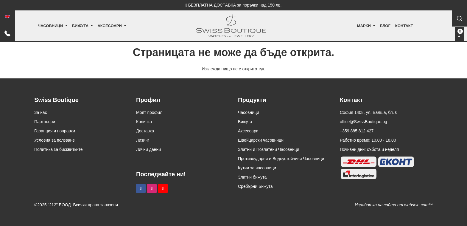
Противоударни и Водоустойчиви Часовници (281, 158)
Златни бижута (252, 177)
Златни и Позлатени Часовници (268, 149)
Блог (374, 26)
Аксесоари (121, 26)
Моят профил (149, 112)
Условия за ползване (54, 140)
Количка (144, 121)
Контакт (393, 26)
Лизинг (142, 140)
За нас (40, 112)
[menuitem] (7, 16)
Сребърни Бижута (255, 186)
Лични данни (148, 149)
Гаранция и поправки (54, 131)
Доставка (145, 131)
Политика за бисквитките (58, 149)
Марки (352, 26)
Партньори (44, 121)
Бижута (91, 26)
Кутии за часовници (257, 167)
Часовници (61, 26)
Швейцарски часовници (261, 140)
